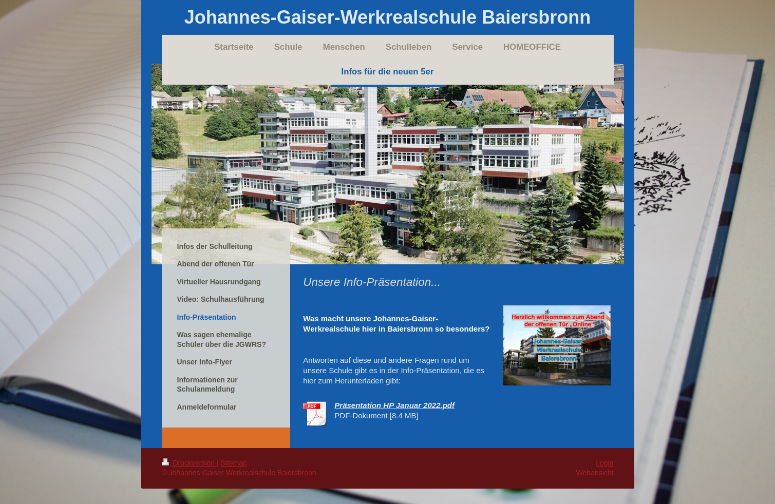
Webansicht (595, 473)
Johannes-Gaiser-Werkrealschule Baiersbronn (387, 17)
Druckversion (189, 463)
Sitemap (234, 463)
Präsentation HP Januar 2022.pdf (394, 405)
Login (604, 463)
